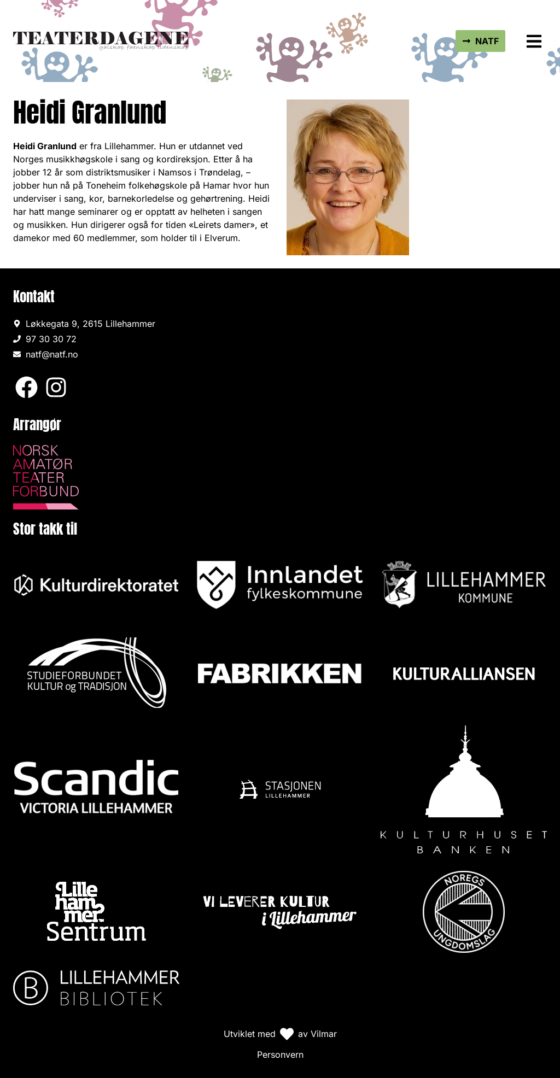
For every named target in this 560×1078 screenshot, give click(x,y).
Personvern (280, 1054)
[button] (534, 41)
